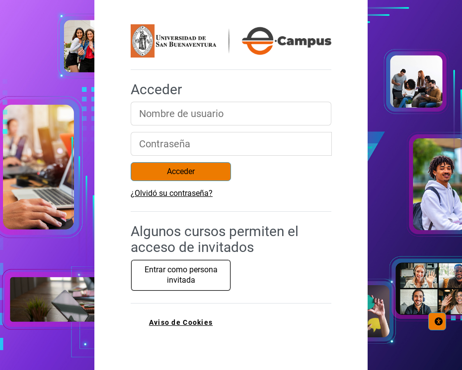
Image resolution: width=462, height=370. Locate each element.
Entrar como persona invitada (181, 275)
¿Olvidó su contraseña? (172, 193)
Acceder (181, 171)
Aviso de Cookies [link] (181, 322)
